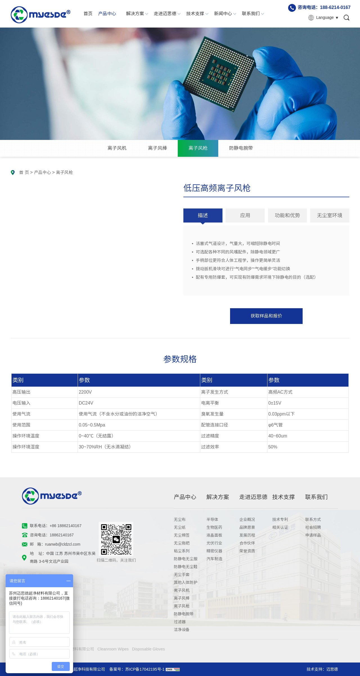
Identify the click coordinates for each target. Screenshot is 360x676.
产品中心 (107, 13)
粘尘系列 (182, 551)
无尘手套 (182, 574)
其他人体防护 (185, 582)
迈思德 (332, 669)
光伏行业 (214, 543)
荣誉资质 (247, 551)
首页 (88, 13)
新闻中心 (223, 13)
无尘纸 (180, 527)
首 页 (24, 172)
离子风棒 (157, 148)
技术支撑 (195, 13)
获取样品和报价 (266, 316)
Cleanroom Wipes (113, 649)
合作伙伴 (247, 543)
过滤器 (180, 622)
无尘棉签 (182, 535)
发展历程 (247, 535)
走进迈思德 (165, 13)
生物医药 (214, 527)
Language (325, 17)
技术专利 (280, 519)
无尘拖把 (182, 543)
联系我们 (251, 13)
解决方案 (135, 13)
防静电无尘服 (185, 559)
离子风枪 (198, 148)
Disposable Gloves (148, 649)
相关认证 (280, 527)
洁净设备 (182, 629)
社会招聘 (313, 527)
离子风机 (117, 148)
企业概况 (247, 519)
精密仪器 (214, 551)
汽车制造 (214, 559)
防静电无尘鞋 (185, 566)
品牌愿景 (247, 527)
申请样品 (313, 535)
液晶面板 (214, 535)
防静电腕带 (241, 148)
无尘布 (180, 519)
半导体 (212, 519)
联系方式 (313, 519)
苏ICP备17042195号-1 (145, 669)
